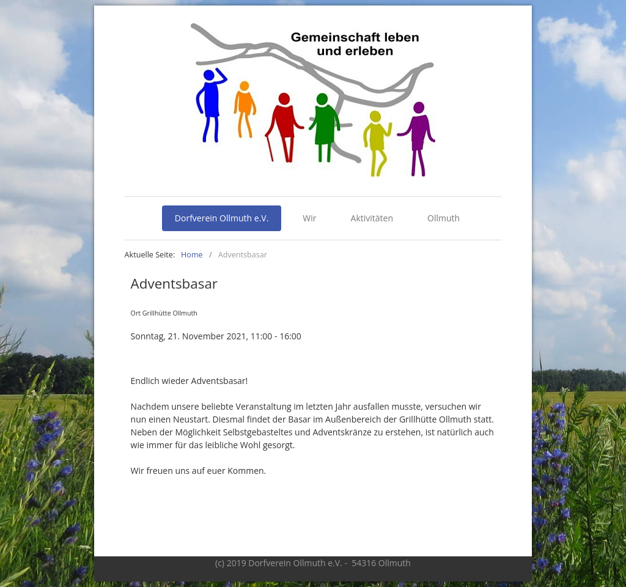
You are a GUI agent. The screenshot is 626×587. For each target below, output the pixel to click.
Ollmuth (443, 218)
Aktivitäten (372, 218)
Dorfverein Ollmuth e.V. (222, 218)
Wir (309, 218)
